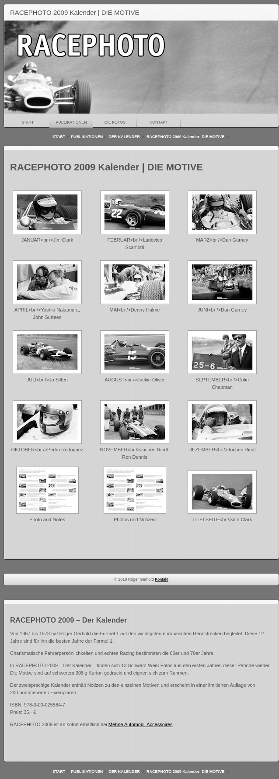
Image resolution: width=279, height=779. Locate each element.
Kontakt (161, 579)
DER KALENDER (124, 137)
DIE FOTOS (115, 122)
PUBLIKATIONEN (71, 122)
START (27, 122)
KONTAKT (159, 122)
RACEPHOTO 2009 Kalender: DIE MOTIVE (186, 137)
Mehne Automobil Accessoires (140, 724)
